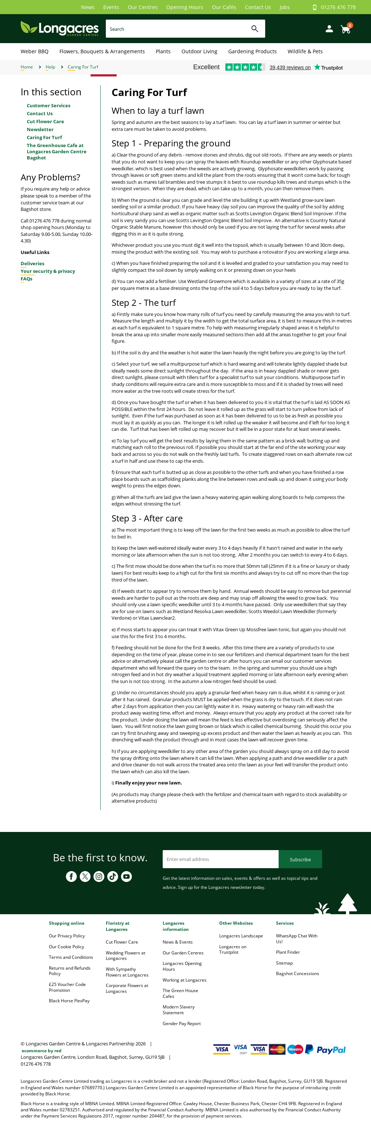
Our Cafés (224, 7)
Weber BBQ (35, 51)
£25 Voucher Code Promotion (67, 987)
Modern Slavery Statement (179, 1010)
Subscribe (300, 859)
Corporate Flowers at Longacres (127, 988)
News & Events (178, 942)
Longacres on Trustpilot (232, 950)
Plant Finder (288, 952)
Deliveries (32, 263)
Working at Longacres (185, 980)
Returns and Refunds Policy (70, 971)
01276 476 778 (338, 7)
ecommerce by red (42, 1051)
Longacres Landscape (241, 936)
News (88, 7)
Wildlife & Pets (305, 51)
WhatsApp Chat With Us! (296, 939)
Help (50, 67)
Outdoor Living (199, 51)
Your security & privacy (48, 271)
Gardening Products (252, 51)
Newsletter (40, 129)
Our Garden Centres (183, 953)
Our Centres (143, 7)
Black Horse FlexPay (69, 1001)
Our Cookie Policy (66, 947)
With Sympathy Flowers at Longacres (127, 972)
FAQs (26, 278)
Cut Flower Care (45, 121)
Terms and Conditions (71, 957)
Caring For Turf (83, 67)
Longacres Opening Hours (182, 966)
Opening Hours (184, 7)
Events (111, 7)
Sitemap (284, 963)
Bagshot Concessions (297, 973)
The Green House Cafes (180, 993)
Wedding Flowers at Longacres (125, 956)
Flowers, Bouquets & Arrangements (102, 51)
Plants (163, 51)
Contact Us (258, 7)
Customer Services (48, 105)
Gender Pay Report (182, 1023)
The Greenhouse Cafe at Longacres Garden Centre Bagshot (57, 151)
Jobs (285, 7)
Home (27, 67)
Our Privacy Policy (67, 936)
